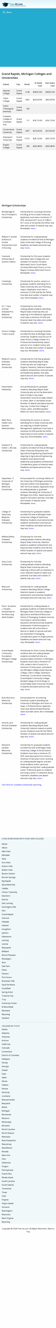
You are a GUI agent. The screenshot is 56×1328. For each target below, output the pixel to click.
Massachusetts (8, 1099)
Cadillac (5, 888)
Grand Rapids (7, 914)
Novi (4, 962)
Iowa (4, 1074)
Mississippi (6, 1122)
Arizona (5, 1040)
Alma (4, 859)
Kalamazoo (6, 936)
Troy (4, 999)
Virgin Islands (8, 1203)
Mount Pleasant (9, 955)
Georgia (5, 1066)
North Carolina (8, 1129)
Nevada (5, 1151)
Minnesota (6, 1114)
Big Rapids (6, 881)
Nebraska (6, 1136)
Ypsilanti (5, 1018)
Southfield (6, 988)
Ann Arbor (6, 862)
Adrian (4, 844)
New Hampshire (9, 1140)
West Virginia (7, 1218)
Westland (6, 1010)
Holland (5, 925)
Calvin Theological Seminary (8, 109)
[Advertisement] (24, 40)
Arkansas (6, 1036)
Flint (3, 910)
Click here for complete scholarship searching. (22, 784)
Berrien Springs (9, 877)
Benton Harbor (8, 873)
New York (6, 1155)
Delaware (6, 1059)
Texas (4, 1192)
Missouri (5, 1118)
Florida (5, 1062)
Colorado (6, 1048)
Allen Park (6, 851)
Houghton (6, 929)
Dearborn (6, 896)
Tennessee (6, 1188)
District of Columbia (10, 1055)
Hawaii (5, 1070)
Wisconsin (6, 1214)
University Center (9, 1003)
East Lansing (7, 903)
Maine (4, 1107)
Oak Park (6, 966)
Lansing (5, 940)
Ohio (4, 1159)
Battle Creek (7, 870)
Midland (5, 951)
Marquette (6, 947)
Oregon (5, 1166)
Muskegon (6, 958)
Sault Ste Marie (8, 984)
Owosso (5, 973)
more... (33, 228)
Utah (4, 1196)
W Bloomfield (7, 1007)
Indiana (5, 1085)
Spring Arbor (7, 992)
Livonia (5, 944)
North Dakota (8, 1133)
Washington (7, 1211)
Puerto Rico (7, 1173)
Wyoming (6, 1014)
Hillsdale (5, 921)
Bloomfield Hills (8, 884)
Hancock (5, 918)
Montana (6, 1125)
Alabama (5, 1033)
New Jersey (6, 1144)
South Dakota (8, 1185)
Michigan (6, 1111)
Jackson (5, 933)
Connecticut (7, 1051)
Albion (4, 847)
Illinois (4, 1081)
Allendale (6, 855)
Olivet (4, 970)
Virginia (5, 1199)
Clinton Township (9, 892)
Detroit (5, 899)
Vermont (5, 1207)
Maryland (6, 1103)
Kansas (5, 1088)
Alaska (4, 1029)
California (6, 1044)
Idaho (4, 1077)
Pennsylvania (7, 1170)
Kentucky (6, 1092)
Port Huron (7, 977)
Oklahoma (6, 1162)
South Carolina (8, 1181)
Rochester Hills (8, 981)
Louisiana (6, 1096)
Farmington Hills (9, 907)
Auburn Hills (7, 866)
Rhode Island (7, 1177)
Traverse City (7, 996)
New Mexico (7, 1148)
